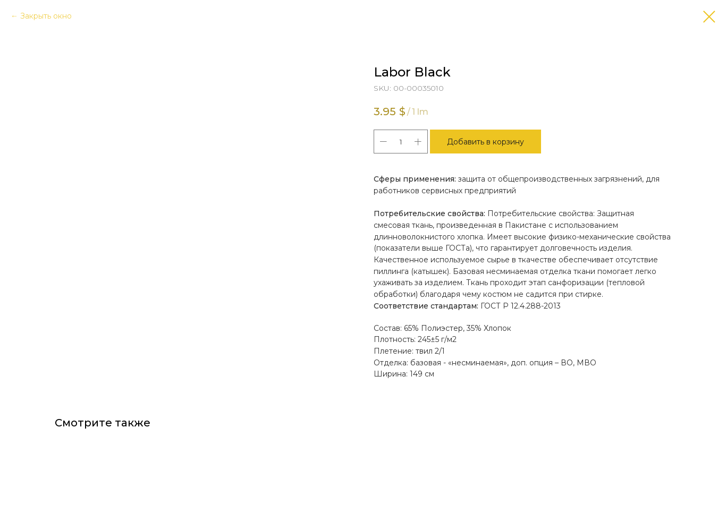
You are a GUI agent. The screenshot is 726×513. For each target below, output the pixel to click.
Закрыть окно (46, 16)
